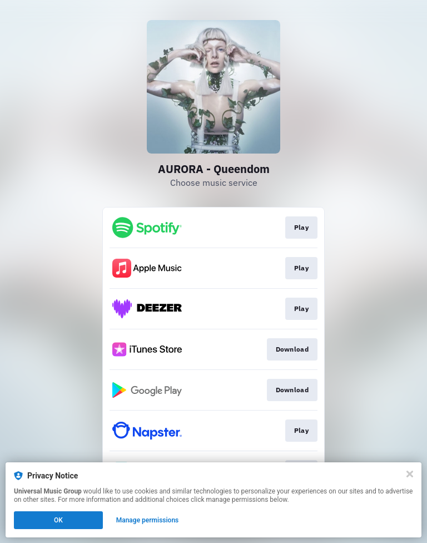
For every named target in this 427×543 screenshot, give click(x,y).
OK (58, 520)
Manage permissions (147, 520)
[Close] (410, 474)
